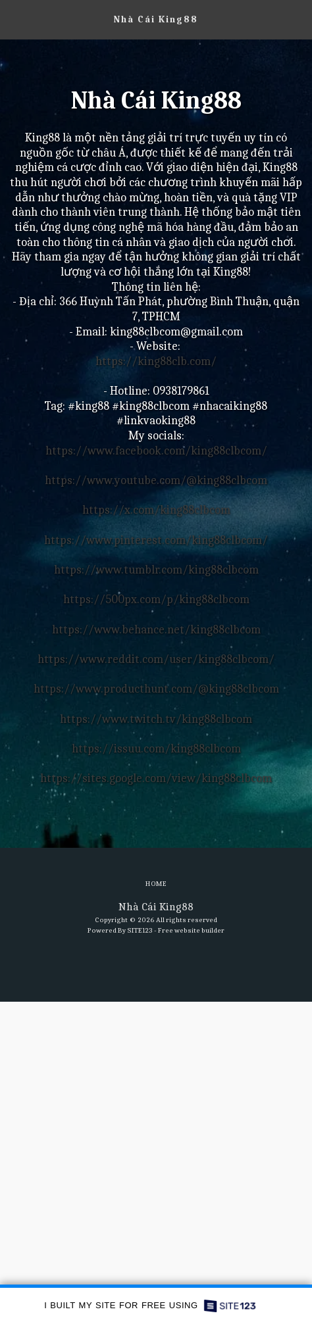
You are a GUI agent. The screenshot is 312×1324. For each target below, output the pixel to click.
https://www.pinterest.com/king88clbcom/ (156, 540)
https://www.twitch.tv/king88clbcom (156, 719)
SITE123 (140, 930)
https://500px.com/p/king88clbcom (156, 599)
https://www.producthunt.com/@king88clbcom (156, 689)
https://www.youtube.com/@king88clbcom (156, 480)
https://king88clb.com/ (156, 361)
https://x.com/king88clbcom (156, 510)
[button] (14, 19)
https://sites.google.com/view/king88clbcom (156, 778)
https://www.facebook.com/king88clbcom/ (156, 451)
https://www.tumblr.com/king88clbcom (156, 570)
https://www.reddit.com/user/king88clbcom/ (156, 659)
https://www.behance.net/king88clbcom (156, 630)
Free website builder (191, 930)
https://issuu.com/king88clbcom (156, 749)
